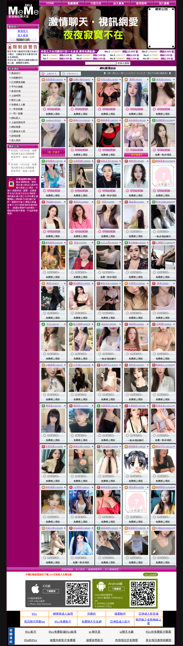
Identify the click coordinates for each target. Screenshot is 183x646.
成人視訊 (16, 140)
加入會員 (23, 35)
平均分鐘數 (17, 86)
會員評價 (16, 91)
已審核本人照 (18, 131)
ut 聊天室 (94, 631)
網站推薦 (16, 127)
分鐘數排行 (17, 77)
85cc (34, 613)
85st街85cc (30, 640)
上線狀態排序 (18, 122)
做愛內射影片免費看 (63, 640)
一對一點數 (17, 113)
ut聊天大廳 (126, 631)
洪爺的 (91, 613)
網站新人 (16, 118)
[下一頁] (147, 73)
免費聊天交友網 (91, 621)
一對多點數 (17, 109)
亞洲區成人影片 (120, 621)
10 (141, 73)
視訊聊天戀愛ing (34, 621)
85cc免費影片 (63, 621)
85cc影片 (30, 631)
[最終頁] (163, 73)
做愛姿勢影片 (94, 640)
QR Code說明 (150, 574)
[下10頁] (155, 73)
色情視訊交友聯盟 (126, 640)
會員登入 (23, 31)
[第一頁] (111, 73)
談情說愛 (16, 135)
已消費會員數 (18, 82)
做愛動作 (120, 613)
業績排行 (16, 73)
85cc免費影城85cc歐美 (63, 631)
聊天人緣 (16, 100)
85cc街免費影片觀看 (158, 631)
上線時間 (16, 95)
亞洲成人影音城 (149, 613)
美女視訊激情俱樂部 (158, 640)
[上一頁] (120, 73)
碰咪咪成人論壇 (63, 613)
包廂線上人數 (18, 104)
